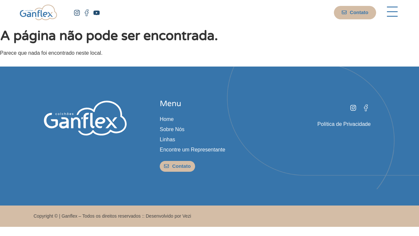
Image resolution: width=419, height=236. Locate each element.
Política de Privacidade (344, 124)
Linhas (167, 139)
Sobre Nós (172, 129)
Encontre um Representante (192, 149)
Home (167, 119)
